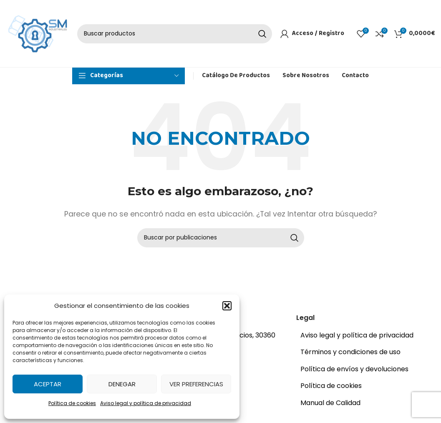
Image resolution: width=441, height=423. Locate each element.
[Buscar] (174, 34)
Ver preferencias (196, 384)
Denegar (122, 384)
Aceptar (47, 384)
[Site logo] (37, 34)
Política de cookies (72, 403)
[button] (227, 306)
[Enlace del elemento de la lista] (363, 337)
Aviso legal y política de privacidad (145, 403)
